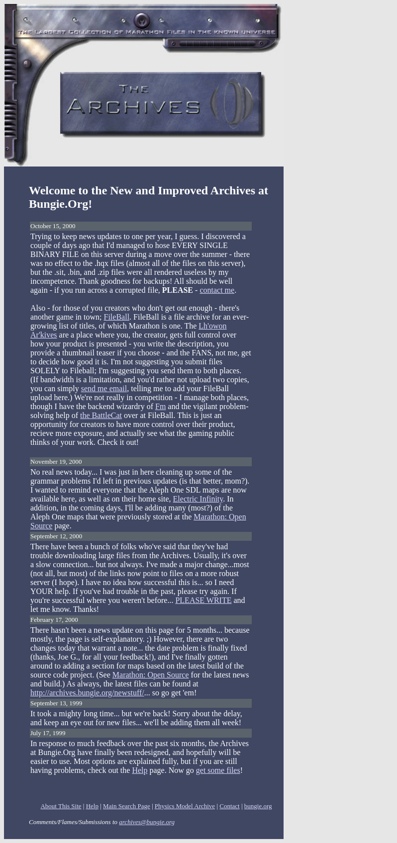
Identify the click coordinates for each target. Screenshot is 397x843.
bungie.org (258, 806)
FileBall (117, 317)
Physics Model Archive (185, 806)
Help (139, 770)
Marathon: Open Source (150, 675)
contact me (216, 290)
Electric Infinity (198, 499)
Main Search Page (126, 806)
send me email (104, 388)
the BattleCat (101, 415)
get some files (218, 770)
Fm (160, 406)
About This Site (60, 806)
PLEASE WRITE (203, 600)
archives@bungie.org (147, 822)
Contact (229, 806)
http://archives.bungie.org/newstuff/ (87, 692)
